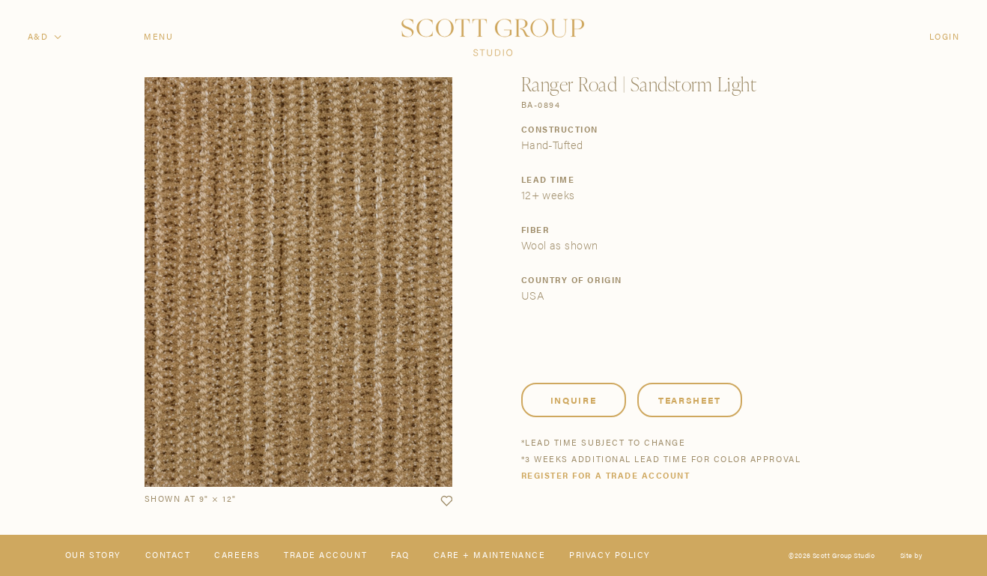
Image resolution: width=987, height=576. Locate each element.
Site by (911, 555)
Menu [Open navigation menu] (158, 37)
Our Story (93, 555)
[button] (446, 501)
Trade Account (325, 555)
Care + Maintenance (490, 555)
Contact (168, 555)
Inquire (573, 400)
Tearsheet (689, 400)
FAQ (400, 555)
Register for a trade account (605, 476)
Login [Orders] (944, 37)
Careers (237, 555)
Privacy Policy (609, 555)
